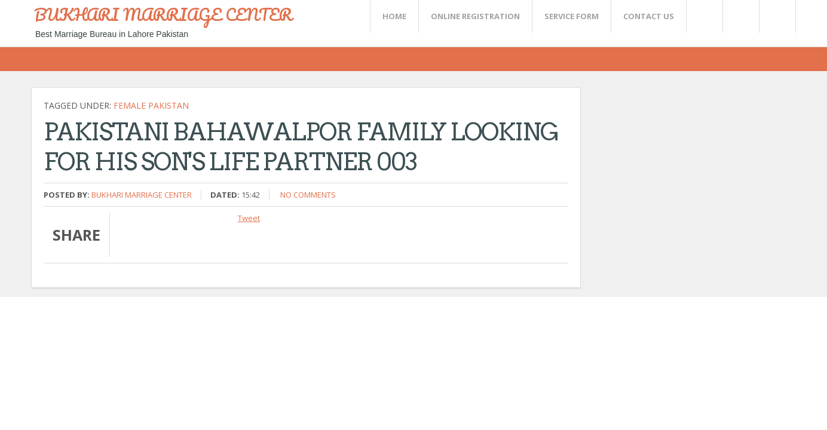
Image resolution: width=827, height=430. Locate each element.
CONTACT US (648, 16)
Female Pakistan (151, 105)
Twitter (704, 16)
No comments (308, 194)
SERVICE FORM (571, 16)
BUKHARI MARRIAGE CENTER (163, 14)
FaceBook (775, 16)
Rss (740, 16)
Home (394, 16)
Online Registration (475, 16)
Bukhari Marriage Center (141, 194)
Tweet (249, 218)
